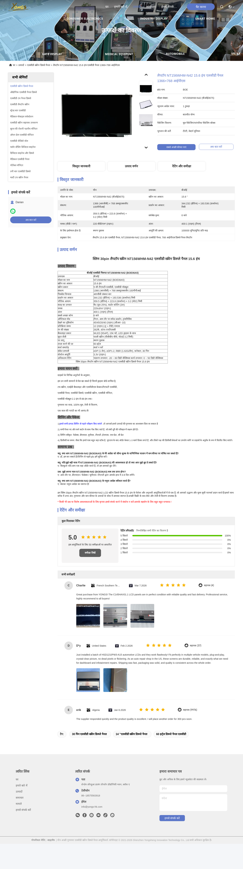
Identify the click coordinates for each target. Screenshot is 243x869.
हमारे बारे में (120, 6)
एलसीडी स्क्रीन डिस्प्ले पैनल (38, 65)
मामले (19, 809)
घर (106, 6)
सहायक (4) (209, 591)
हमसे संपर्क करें (169, 6)
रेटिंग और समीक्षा (181, 166)
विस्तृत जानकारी (81, 166)
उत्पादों (136, 6)
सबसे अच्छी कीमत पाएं (179, 147)
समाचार (20, 803)
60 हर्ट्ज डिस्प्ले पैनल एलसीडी (171, 740)
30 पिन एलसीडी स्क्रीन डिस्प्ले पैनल (89, 740)
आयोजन (151, 6)
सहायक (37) (195, 651)
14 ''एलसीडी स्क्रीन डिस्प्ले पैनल (131, 740)
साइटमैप (51, 846)
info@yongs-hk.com (91, 812)
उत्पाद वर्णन (131, 166)
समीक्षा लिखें (90, 558)
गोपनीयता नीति (38, 846)
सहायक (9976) (190, 715)
